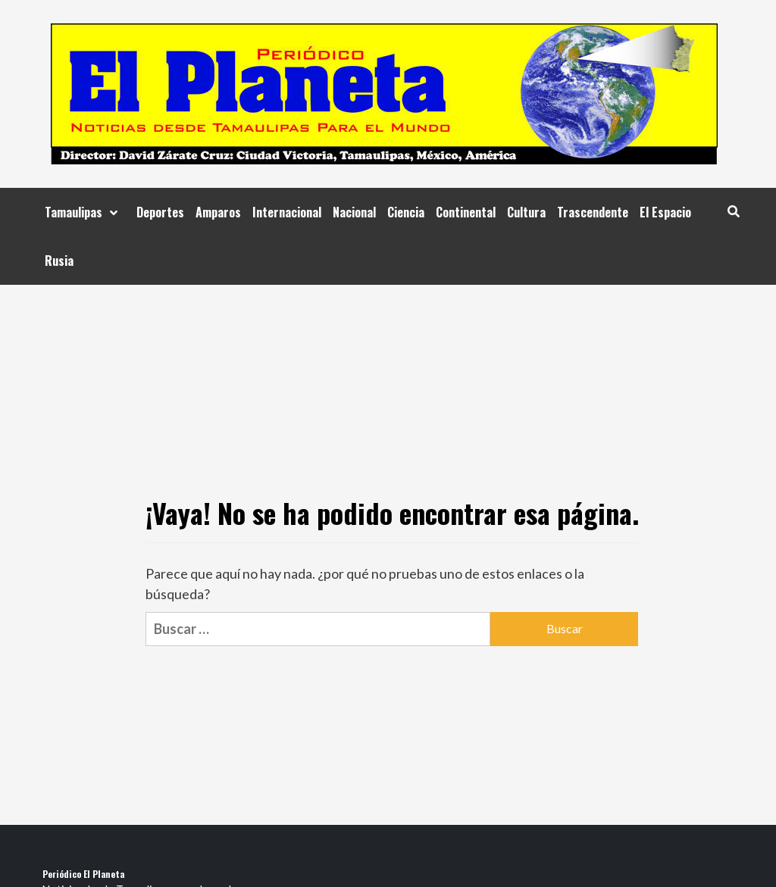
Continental (466, 212)
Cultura (526, 212)
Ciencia (405, 212)
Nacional (354, 212)
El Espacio (665, 212)
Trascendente (592, 212)
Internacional (286, 212)
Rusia (59, 260)
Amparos (218, 212)
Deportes (160, 212)
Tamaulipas (85, 212)
